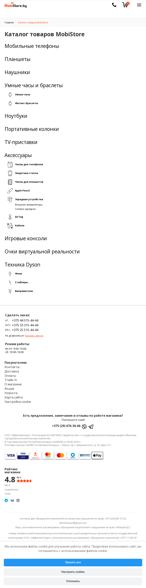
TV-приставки (21, 142)
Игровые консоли (26, 238)
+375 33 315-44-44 (25, 325)
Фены (18, 273)
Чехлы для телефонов (29, 164)
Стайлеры (21, 282)
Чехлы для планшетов (29, 181)
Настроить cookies (73, 571)
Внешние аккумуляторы (28, 204)
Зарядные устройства (29, 199)
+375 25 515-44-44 (25, 330)
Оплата (10, 376)
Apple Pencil (22, 190)
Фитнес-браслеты (26, 103)
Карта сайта (14, 397)
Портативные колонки (32, 129)
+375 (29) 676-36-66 (66, 426)
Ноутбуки (16, 116)
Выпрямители (24, 291)
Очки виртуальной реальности (42, 251)
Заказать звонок (34, 335)
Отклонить (73, 581)
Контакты (12, 367)
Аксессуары (18, 155)
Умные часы (22, 94)
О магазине (13, 384)
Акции (9, 388)
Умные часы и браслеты (34, 85)
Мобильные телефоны (32, 46)
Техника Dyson (22, 264)
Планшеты (17, 59)
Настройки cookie (18, 402)
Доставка (12, 371)
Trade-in (11, 380)
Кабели (19, 225)
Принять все (73, 562)
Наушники (17, 72)
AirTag (19, 216)
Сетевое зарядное (25, 209)
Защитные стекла (26, 173)
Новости (11, 393)
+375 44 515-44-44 (25, 320)
